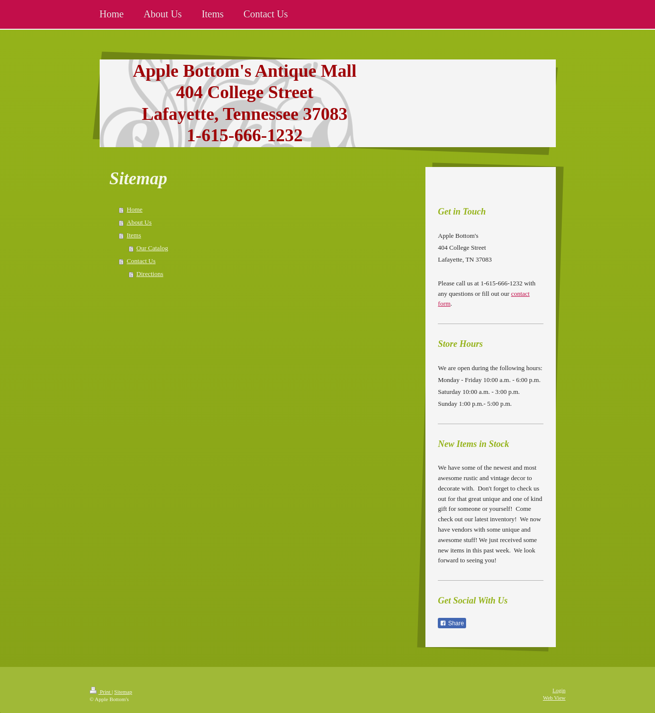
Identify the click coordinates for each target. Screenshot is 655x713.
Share (452, 623)
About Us (139, 222)
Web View (554, 698)
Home (135, 209)
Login (558, 690)
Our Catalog (152, 248)
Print (101, 692)
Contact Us (141, 261)
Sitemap (123, 692)
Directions (149, 273)
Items (134, 235)
